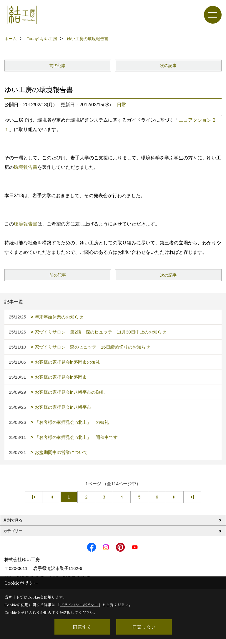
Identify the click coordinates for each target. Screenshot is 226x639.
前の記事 (57, 65)
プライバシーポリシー (79, 604)
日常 (121, 104)
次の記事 (168, 65)
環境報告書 (25, 167)
